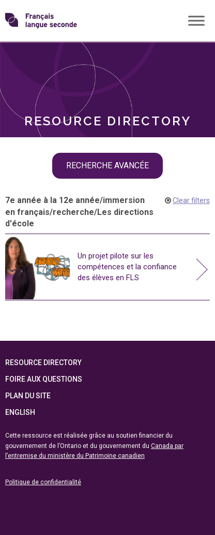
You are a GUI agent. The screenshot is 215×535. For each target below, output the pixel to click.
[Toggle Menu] (196, 20)
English (20, 413)
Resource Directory (43, 363)
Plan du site (28, 396)
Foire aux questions (43, 379)
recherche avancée (107, 165)
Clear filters (191, 200)
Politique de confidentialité (43, 482)
